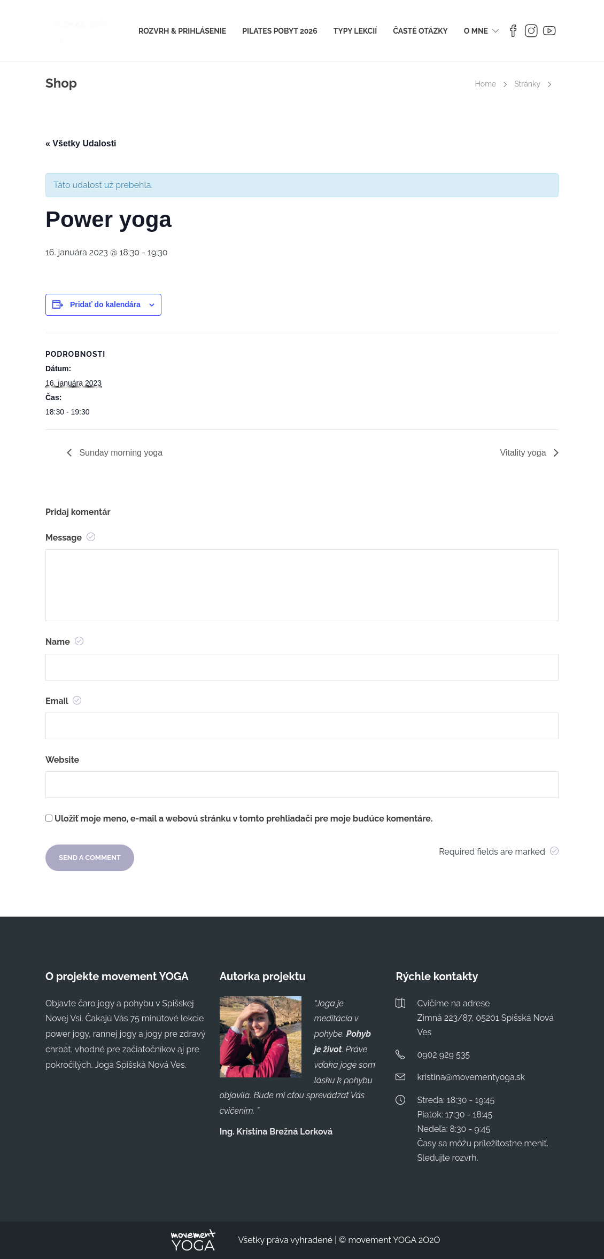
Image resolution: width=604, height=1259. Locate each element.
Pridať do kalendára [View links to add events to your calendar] (105, 304)
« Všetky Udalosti (81, 143)
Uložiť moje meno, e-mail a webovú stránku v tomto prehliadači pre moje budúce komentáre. (243, 819)
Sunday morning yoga (119, 452)
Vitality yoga (524, 452)
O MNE (476, 31)
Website (62, 760)
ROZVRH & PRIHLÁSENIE (182, 31)
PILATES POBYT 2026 (280, 31)
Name (64, 642)
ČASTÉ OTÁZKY (420, 31)
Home (486, 84)
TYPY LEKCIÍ (355, 31)
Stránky (527, 84)
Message (70, 538)
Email (63, 701)
